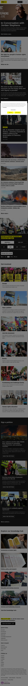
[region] (14, 108)
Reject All (10, 112)
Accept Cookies (17, 112)
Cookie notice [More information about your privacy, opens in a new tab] (5, 107)
